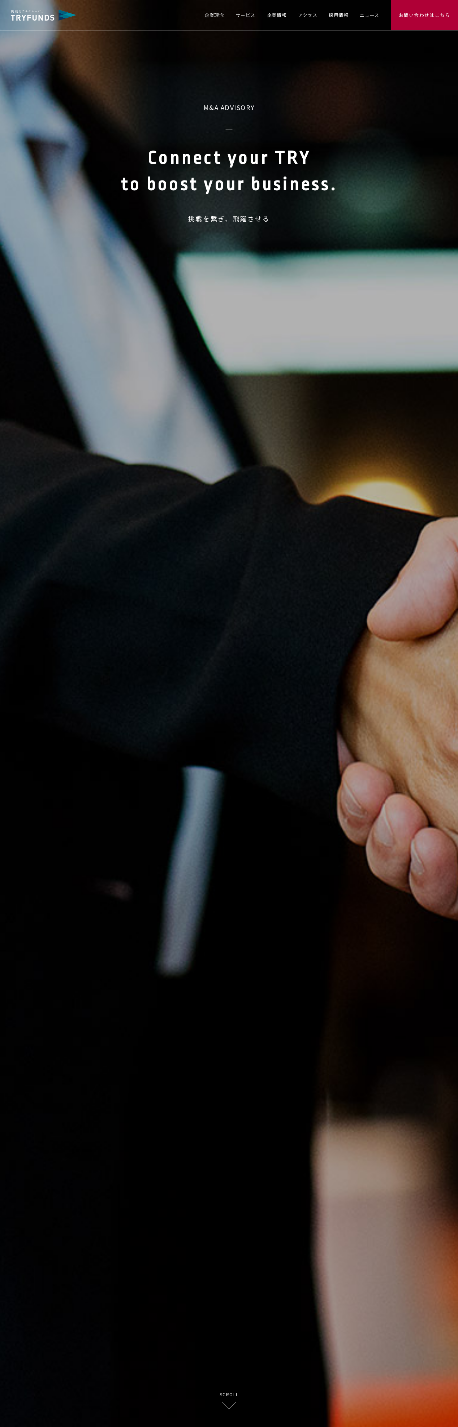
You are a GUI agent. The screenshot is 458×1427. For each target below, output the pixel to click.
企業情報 (277, 15)
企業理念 (214, 15)
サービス (245, 15)
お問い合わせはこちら (424, 15)
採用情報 (339, 15)
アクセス (307, 15)
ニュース (369, 15)
